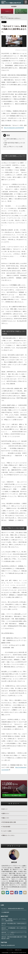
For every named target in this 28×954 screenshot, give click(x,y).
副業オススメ (5, 813)
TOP (2, 16)
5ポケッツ (6, 16)
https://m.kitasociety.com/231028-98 (14, 127)
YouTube (7, 11)
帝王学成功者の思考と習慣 (9, 822)
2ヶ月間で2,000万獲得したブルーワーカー (14, 139)
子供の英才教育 (6, 826)
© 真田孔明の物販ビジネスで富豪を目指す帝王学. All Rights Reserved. (14, 952)
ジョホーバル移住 (6, 831)
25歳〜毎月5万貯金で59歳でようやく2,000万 (14, 143)
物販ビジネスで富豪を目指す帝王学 (14, 2)
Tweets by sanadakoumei (8, 945)
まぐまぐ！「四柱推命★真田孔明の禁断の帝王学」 (13, 908)
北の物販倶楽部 (5, 912)
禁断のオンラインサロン (8, 835)
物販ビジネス (5, 818)
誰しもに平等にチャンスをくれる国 (13, 146)
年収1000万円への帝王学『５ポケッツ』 (20, 11)
